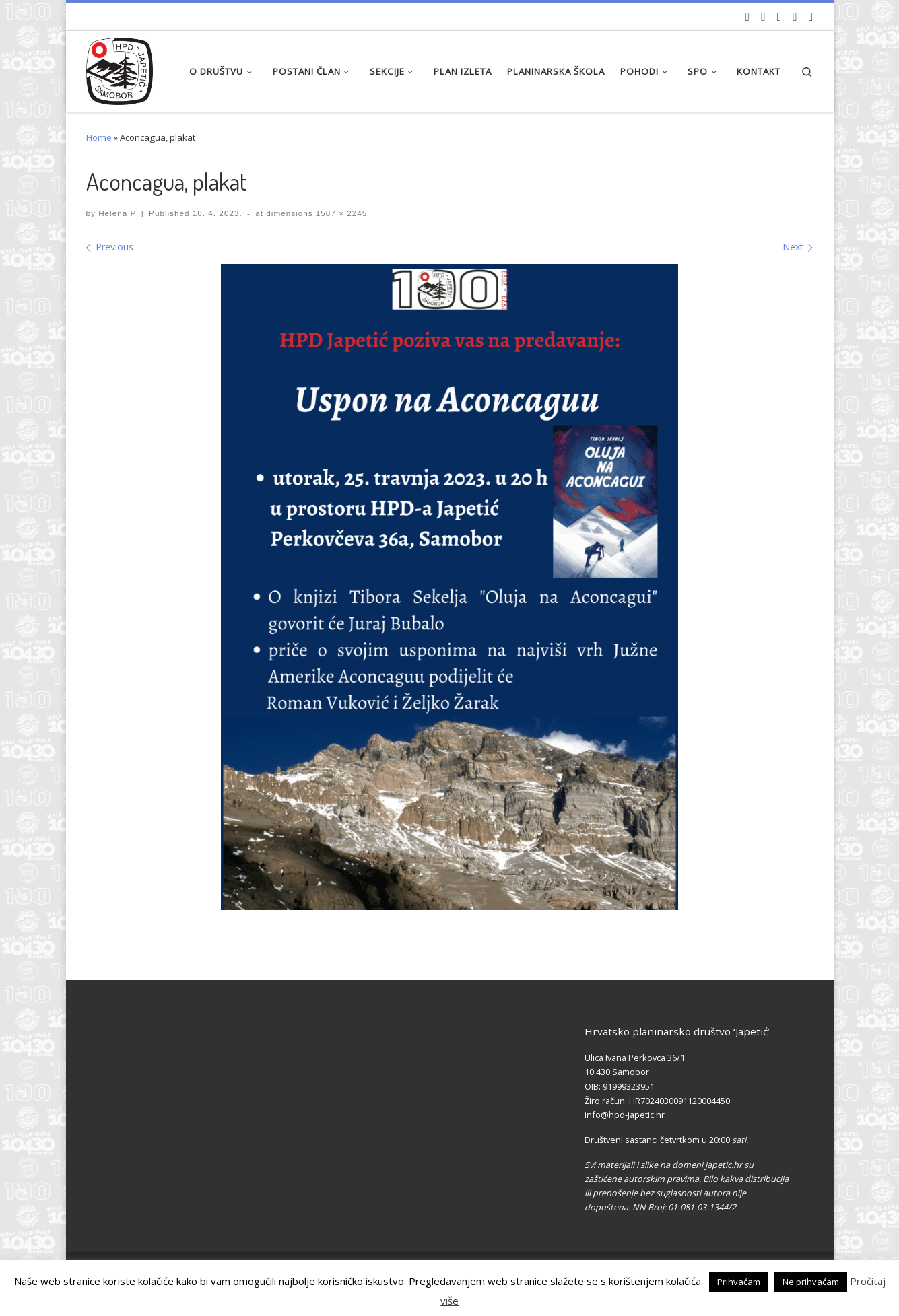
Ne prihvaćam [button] (811, 1282)
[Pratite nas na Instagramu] (779, 16)
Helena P (117, 213)
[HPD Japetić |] (120, 67)
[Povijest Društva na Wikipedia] (795, 16)
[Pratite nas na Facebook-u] (763, 16)
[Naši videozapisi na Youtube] (747, 16)
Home (99, 137)
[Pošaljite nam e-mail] (811, 16)
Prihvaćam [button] (738, 1282)
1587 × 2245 (340, 213)
